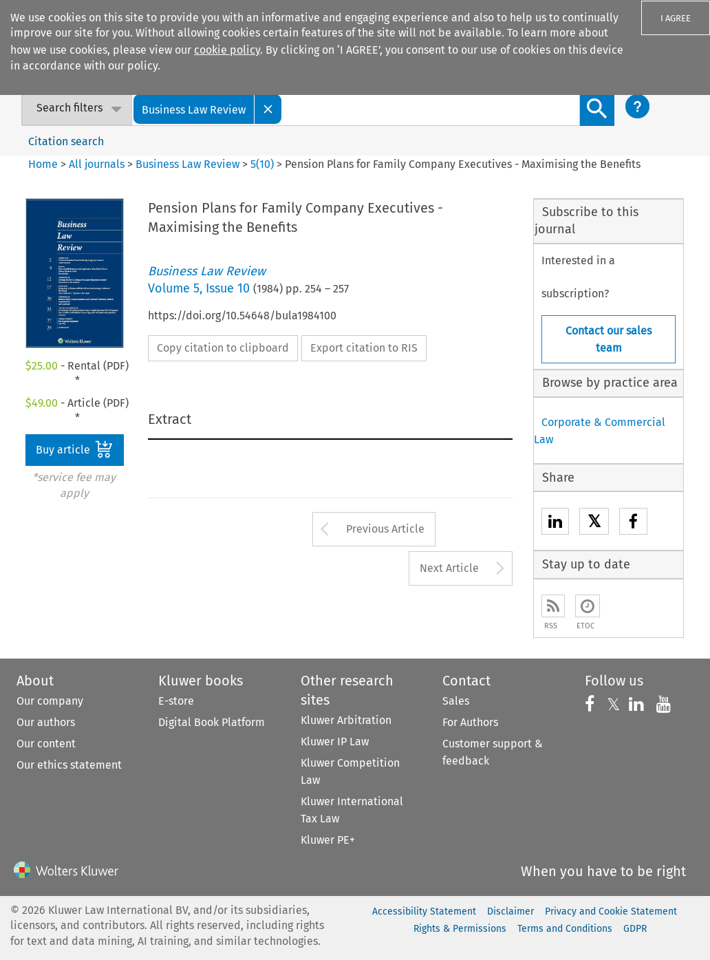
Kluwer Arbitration (346, 720)
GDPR (635, 929)
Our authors (46, 722)
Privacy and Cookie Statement (611, 911)
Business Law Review (187, 164)
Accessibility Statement (424, 911)
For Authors (470, 722)
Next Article (449, 568)
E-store (176, 700)
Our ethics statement (69, 764)
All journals (98, 164)
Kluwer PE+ (328, 839)
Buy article (74, 449)
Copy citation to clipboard (223, 347)
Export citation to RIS (364, 347)
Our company (50, 700)
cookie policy (227, 49)
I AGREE (675, 18)
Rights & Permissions (459, 929)
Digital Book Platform (211, 722)
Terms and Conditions (564, 929)
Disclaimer (510, 911)
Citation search (66, 141)
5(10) (262, 164)
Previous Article (385, 528)
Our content (46, 743)
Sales (455, 700)
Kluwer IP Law (335, 741)
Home (43, 164)
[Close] (268, 109)
